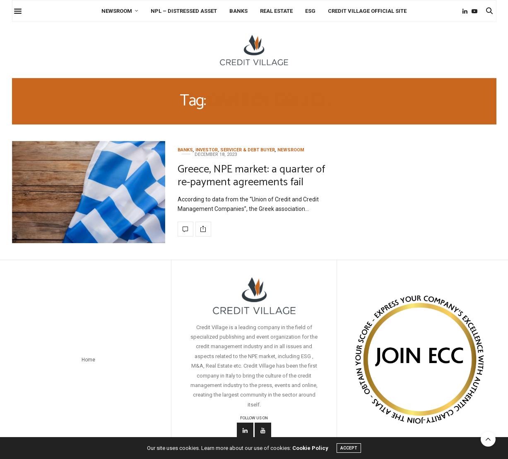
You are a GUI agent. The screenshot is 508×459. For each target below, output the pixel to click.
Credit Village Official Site (367, 11)
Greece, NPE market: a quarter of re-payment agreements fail (251, 175)
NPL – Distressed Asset (184, 11)
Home (88, 360)
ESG (310, 11)
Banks (238, 11)
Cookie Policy (310, 448)
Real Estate (276, 11)
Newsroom (116, 11)
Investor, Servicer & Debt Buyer (235, 150)
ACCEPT (348, 448)
